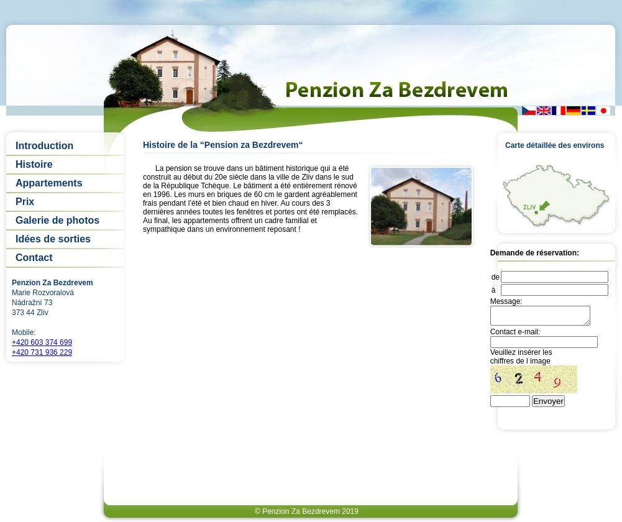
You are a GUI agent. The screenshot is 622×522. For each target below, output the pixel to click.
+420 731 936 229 (42, 352)
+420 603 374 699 (42, 342)
